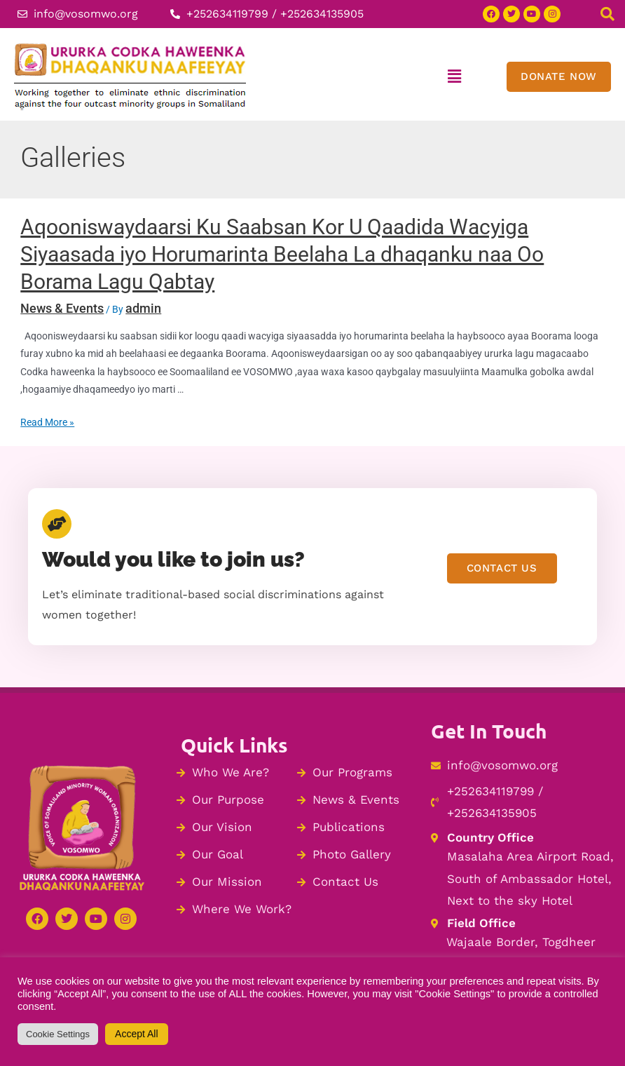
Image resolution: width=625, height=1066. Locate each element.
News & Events (62, 308)
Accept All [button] (136, 1033)
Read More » (47, 422)
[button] (455, 76)
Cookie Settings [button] (58, 1034)
